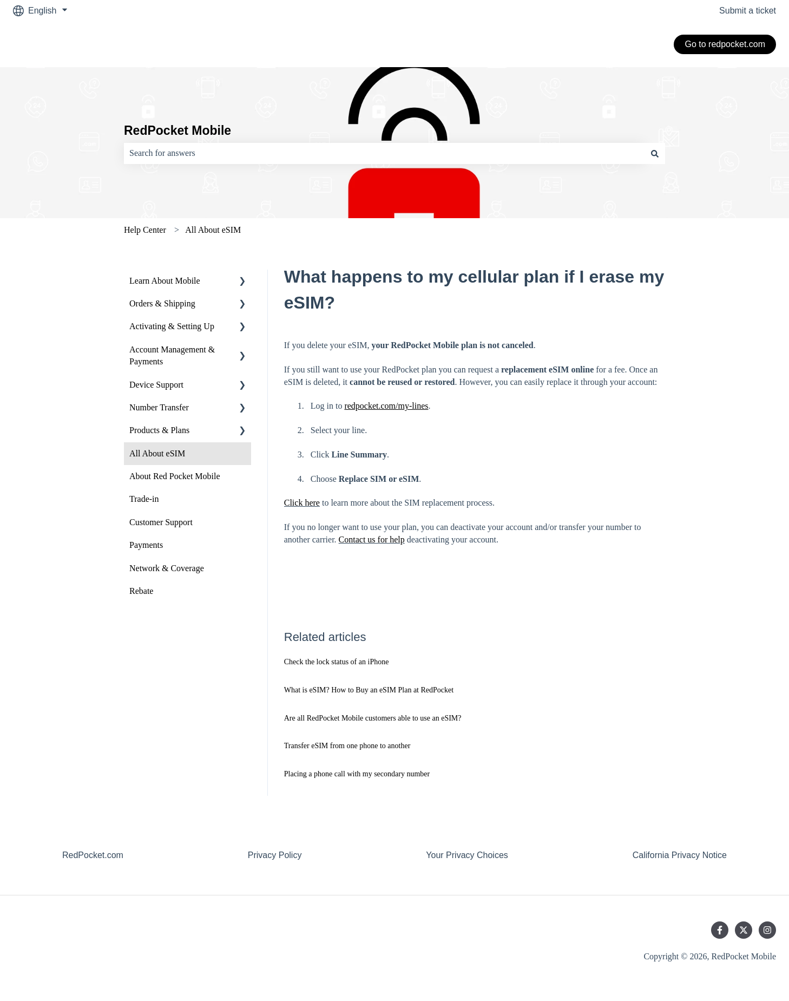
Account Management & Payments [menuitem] (172, 355)
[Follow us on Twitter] (743, 930)
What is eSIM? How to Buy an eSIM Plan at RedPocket (368, 690)
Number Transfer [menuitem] (159, 407)
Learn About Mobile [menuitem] (164, 280)
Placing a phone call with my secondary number (357, 774)
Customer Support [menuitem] (161, 522)
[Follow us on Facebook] (719, 930)
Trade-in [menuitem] (144, 498)
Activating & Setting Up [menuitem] (171, 326)
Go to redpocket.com (725, 44)
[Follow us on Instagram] (767, 930)
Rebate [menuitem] (141, 591)
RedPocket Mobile (177, 130)
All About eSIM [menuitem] (157, 453)
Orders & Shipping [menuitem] (162, 303)
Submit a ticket (747, 10)
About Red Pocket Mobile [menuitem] (174, 476)
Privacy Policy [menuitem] (275, 855)
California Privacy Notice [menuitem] (680, 855)
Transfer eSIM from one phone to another (347, 746)
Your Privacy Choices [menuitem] (467, 855)
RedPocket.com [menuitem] (92, 855)
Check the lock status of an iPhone (336, 662)
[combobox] (384, 153)
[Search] (655, 153)
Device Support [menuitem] (156, 384)
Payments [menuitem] (146, 544)
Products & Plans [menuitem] (159, 430)
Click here (302, 502)
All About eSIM (213, 229)
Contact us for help (372, 539)
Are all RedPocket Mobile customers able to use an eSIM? (373, 718)
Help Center (145, 229)
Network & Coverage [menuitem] (166, 568)
